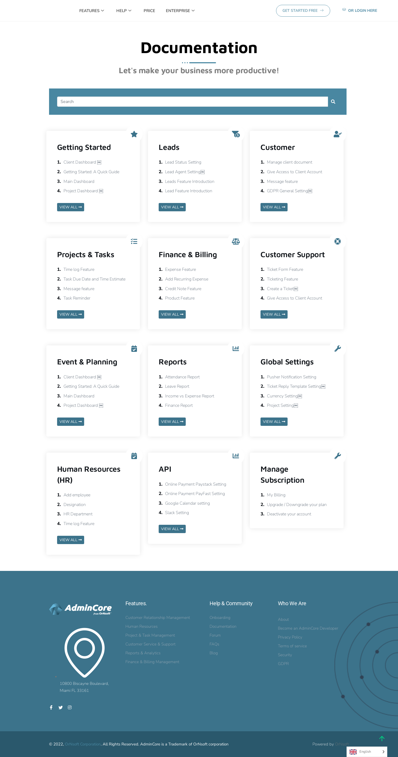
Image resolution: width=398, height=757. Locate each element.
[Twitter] (60, 707)
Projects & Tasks (85, 254)
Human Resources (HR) (89, 474)
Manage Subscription (282, 474)
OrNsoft (342, 744)
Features (91, 10)
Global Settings (287, 361)
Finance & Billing (188, 254)
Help (123, 10)
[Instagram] (70, 707)
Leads (169, 147)
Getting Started (84, 147)
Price (149, 10)
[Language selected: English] (367, 752)
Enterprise (180, 10)
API (165, 468)
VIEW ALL (70, 207)
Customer (278, 147)
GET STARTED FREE (302, 10)
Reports (173, 361)
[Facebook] (51, 707)
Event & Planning (87, 361)
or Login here (359, 10)
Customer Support (293, 254)
